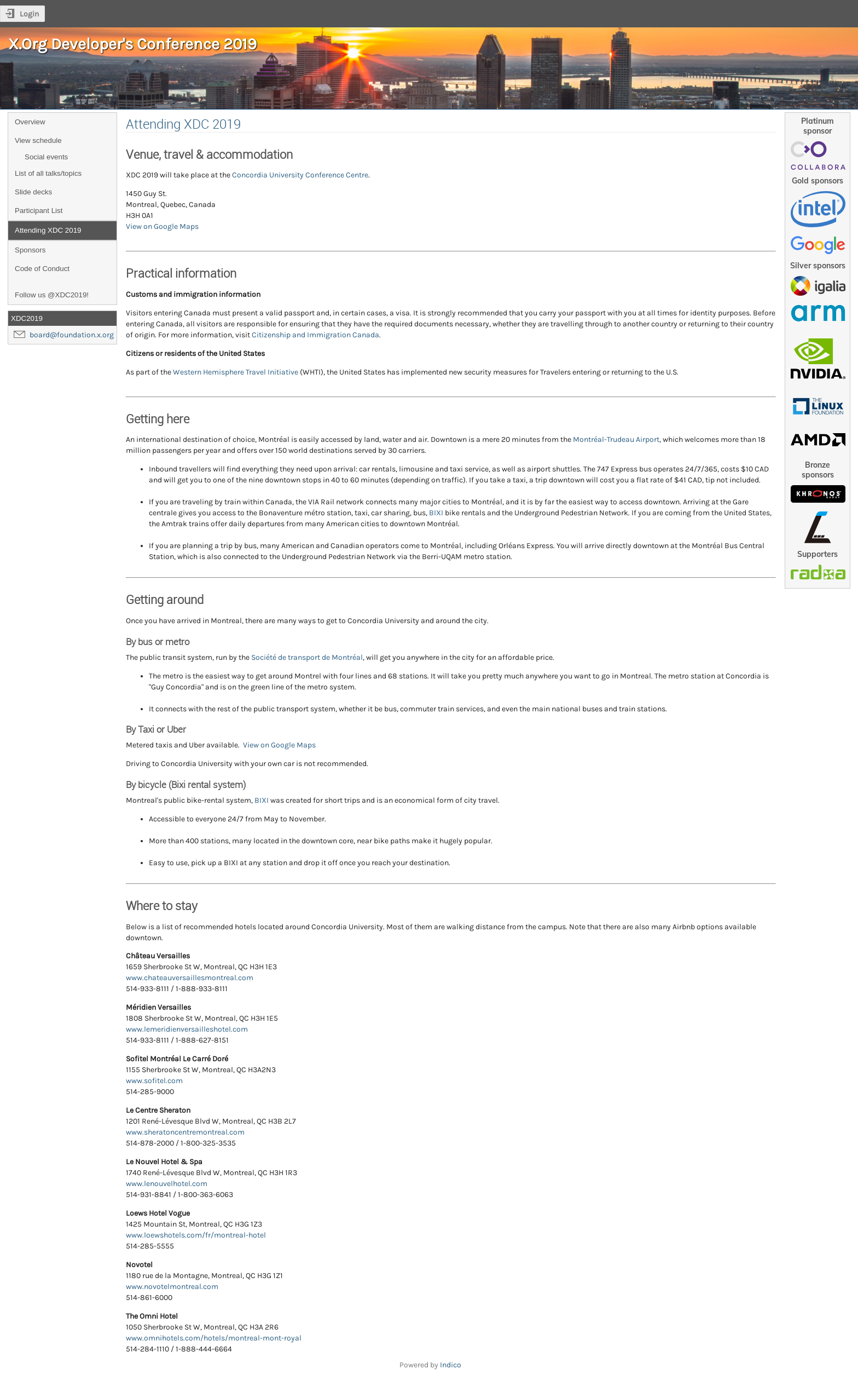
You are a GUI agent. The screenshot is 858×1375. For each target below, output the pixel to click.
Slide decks (33, 192)
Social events (46, 157)
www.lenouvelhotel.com (166, 1183)
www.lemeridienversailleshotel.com (187, 1029)
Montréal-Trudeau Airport (616, 439)
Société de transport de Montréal (307, 657)
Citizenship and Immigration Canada (315, 335)
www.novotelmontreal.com (172, 1286)
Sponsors (30, 250)
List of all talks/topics (48, 173)
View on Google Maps (162, 226)
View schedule (38, 140)
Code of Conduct (42, 268)
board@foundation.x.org (72, 335)
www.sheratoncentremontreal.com (185, 1132)
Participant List (38, 210)
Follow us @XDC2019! (52, 295)
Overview (30, 122)
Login (29, 14)
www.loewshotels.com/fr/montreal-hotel (196, 1235)
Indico (450, 1365)
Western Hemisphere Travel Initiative (235, 372)
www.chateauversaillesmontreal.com (189, 977)
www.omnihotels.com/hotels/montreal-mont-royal (214, 1338)
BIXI (436, 512)
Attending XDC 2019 (48, 230)
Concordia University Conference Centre (300, 175)
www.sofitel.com (154, 1080)
